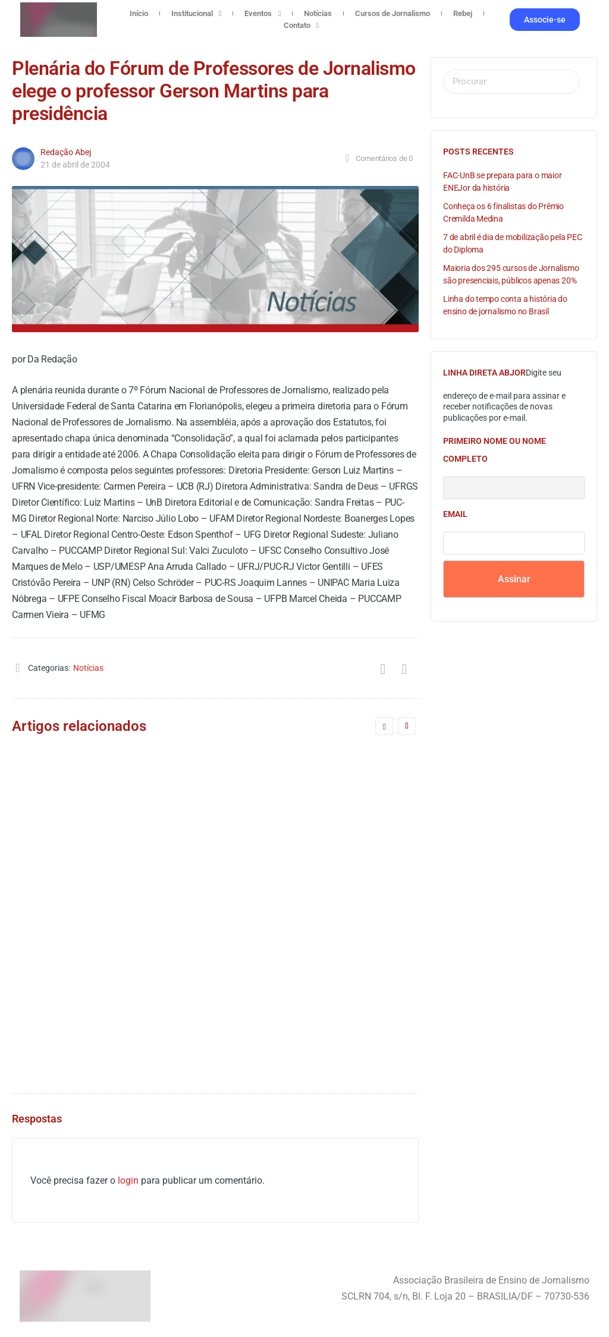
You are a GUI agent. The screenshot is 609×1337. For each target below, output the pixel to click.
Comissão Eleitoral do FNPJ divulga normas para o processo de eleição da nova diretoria (313, 897)
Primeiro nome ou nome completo (494, 449)
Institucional (196, 14)
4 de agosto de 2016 (302, 1029)
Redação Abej (65, 152)
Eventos (262, 14)
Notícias (318, 13)
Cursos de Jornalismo (392, 13)
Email (455, 514)
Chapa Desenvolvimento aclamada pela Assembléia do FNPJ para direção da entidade (101, 897)
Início (139, 13)
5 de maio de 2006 (89, 1042)
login (128, 1180)
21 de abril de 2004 (75, 164)
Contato (301, 25)
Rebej (462, 13)
